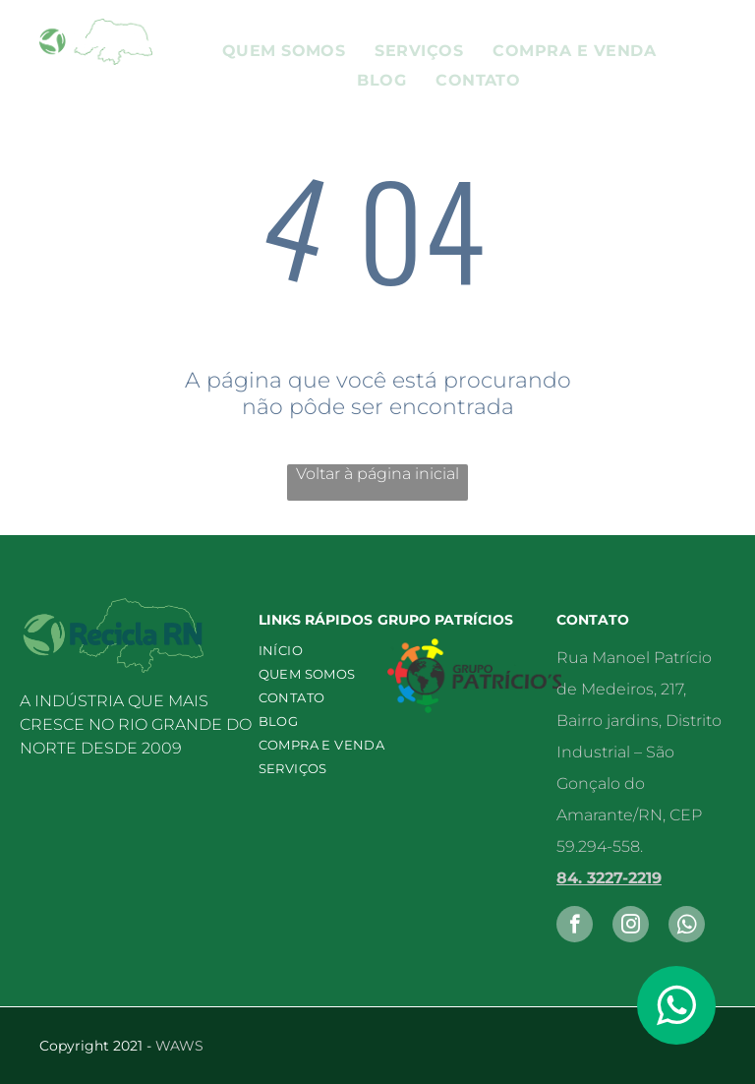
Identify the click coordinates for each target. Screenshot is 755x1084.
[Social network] (686, 926)
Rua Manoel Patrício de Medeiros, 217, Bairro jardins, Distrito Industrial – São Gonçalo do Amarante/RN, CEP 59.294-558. (639, 752)
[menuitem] (284, 50)
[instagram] (630, 926)
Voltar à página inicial (377, 473)
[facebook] (574, 926)
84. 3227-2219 (609, 878)
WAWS (179, 1045)
